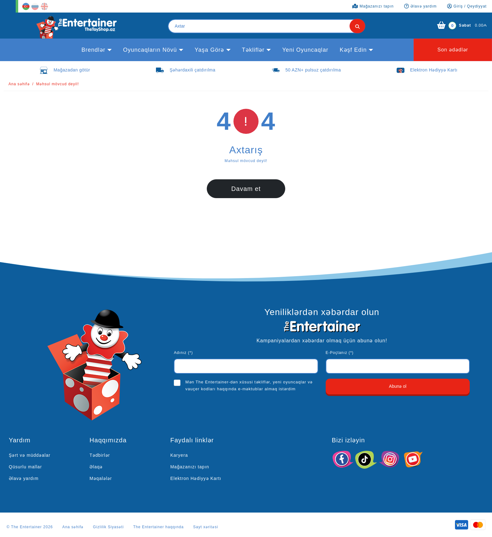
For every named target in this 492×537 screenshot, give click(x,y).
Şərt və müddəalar (30, 455)
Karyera (179, 455)
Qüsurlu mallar (25, 466)
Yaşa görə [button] (209, 50)
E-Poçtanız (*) (340, 352)
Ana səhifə (19, 84)
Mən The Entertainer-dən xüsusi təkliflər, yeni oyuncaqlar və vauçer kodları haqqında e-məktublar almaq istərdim (249, 385)
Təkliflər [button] (253, 50)
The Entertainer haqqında (158, 527)
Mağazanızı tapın (189, 466)
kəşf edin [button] (353, 50)
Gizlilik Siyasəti (108, 527)
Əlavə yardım (24, 478)
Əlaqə (96, 466)
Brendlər (93, 50)
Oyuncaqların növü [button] (150, 50)
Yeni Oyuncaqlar (305, 50)
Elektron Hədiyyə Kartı (196, 478)
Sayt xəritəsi (205, 527)
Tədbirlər (99, 455)
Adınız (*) (183, 352)
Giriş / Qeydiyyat (467, 6)
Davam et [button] (246, 188)
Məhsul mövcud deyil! (57, 84)
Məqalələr (100, 478)
